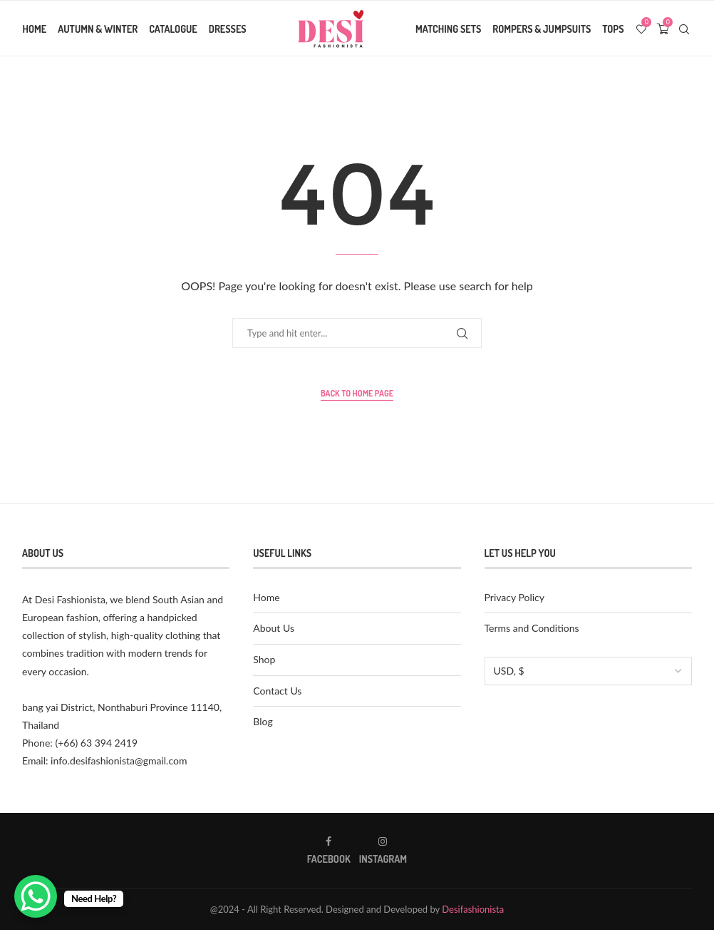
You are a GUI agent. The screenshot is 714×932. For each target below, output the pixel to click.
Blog (262, 724)
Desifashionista (473, 911)
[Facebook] (329, 852)
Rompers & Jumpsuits (542, 29)
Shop (264, 661)
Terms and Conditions (532, 631)
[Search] (685, 29)
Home (34, 29)
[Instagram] (383, 852)
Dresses (227, 29)
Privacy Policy (514, 599)
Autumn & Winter (98, 29)
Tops (613, 29)
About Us (273, 631)
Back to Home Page (357, 396)
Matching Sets (449, 29)
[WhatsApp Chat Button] (35, 896)
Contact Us (277, 693)
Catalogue (173, 29)
